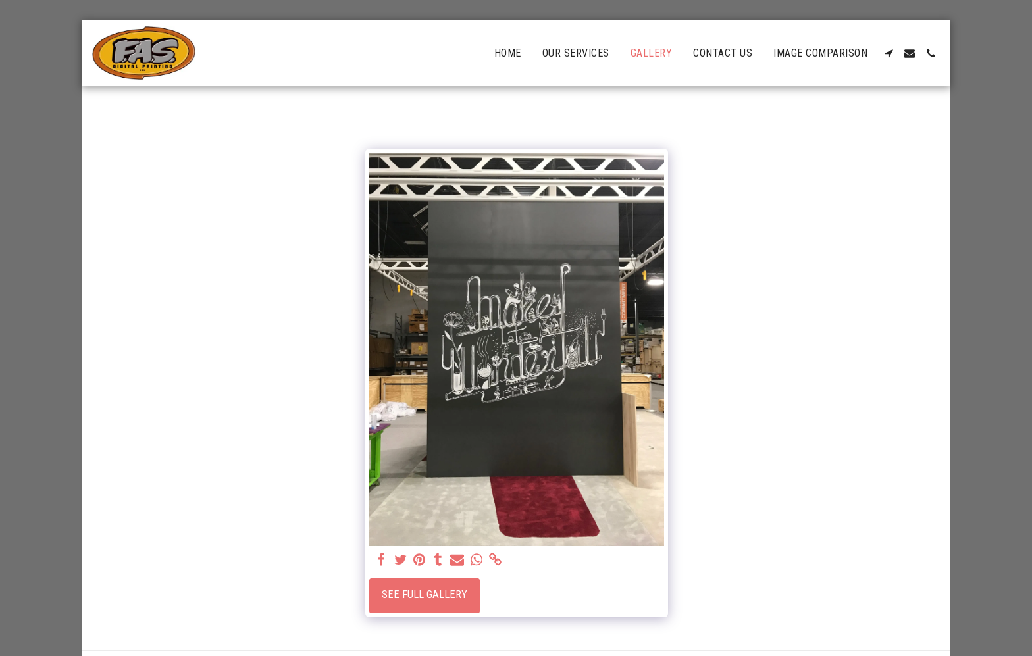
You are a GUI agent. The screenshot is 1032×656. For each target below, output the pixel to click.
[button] (888, 53)
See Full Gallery (424, 594)
